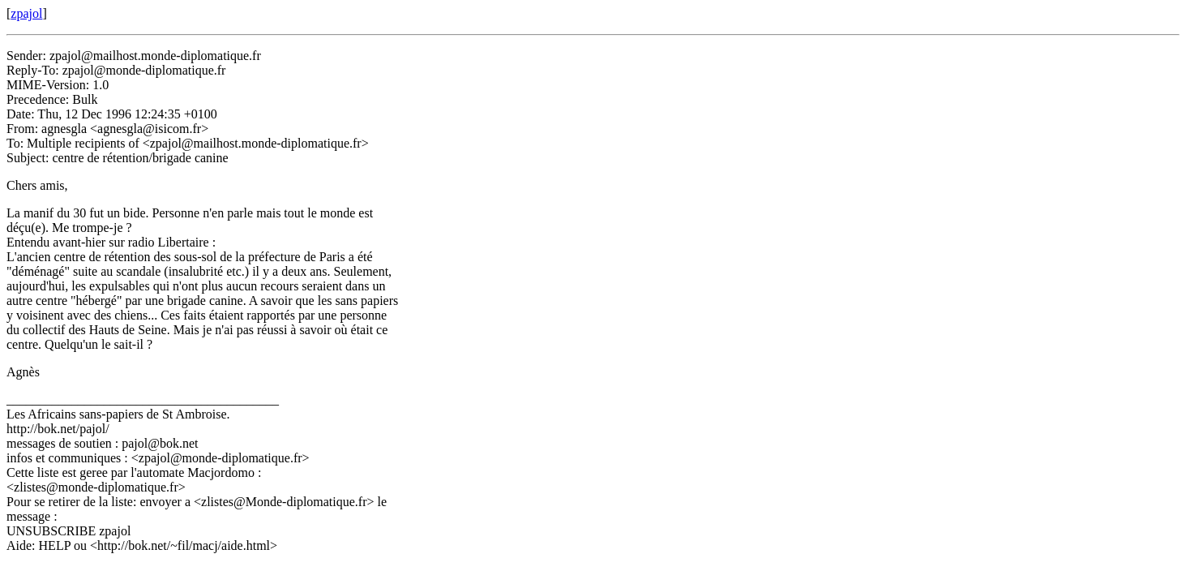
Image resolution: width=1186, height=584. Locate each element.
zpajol (26, 13)
